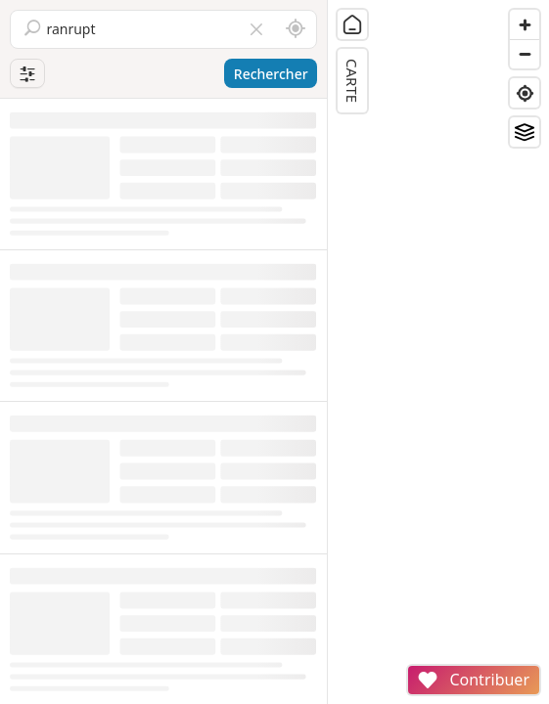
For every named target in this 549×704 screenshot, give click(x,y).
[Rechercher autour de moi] (295, 29)
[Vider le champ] (256, 29)
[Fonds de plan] (524, 132)
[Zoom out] (524, 53)
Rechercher (271, 74)
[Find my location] (524, 93)
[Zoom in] (524, 24)
